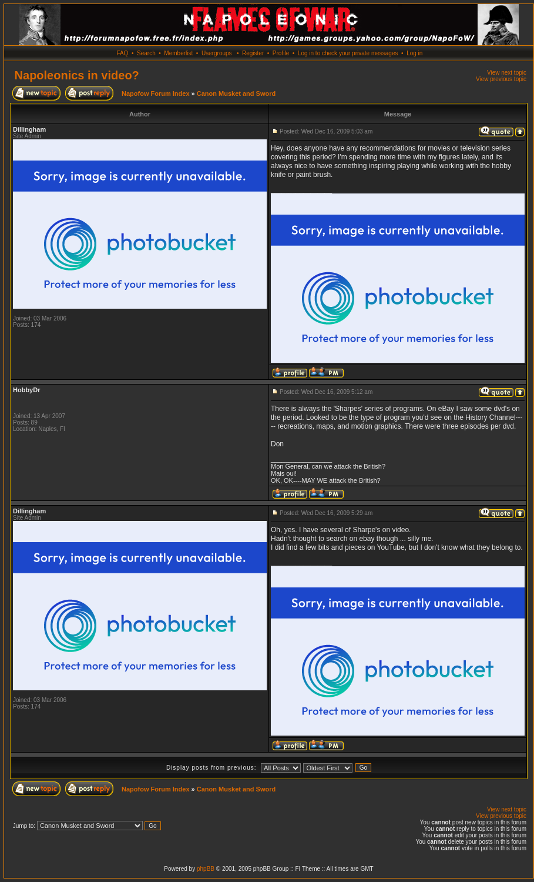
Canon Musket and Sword (236, 93)
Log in (414, 53)
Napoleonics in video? (77, 75)
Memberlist (178, 53)
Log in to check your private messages (348, 53)
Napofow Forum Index (156, 93)
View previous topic (501, 79)
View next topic (506, 72)
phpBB (205, 869)
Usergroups (216, 53)
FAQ (122, 53)
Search (146, 53)
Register (253, 53)
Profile (281, 53)
